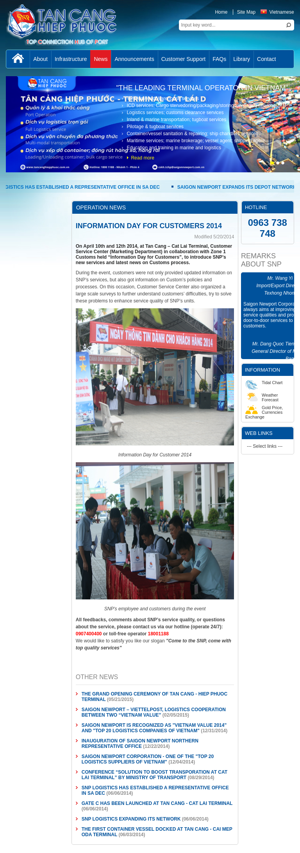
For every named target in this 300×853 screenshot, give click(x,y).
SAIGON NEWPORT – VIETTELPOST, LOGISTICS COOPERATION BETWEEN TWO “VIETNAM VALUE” (154, 712)
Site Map (246, 12)
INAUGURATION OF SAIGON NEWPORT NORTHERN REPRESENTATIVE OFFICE (140, 743)
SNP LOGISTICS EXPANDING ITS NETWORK (131, 819)
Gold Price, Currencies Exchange (264, 412)
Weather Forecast (262, 397)
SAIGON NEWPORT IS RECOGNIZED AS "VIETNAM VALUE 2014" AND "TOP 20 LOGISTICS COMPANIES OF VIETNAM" (154, 727)
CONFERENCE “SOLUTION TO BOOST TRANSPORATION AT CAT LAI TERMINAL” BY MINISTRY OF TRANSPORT (154, 774)
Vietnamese (277, 12)
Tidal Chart (263, 382)
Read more (142, 158)
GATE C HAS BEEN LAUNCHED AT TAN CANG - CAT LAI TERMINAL (157, 803)
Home (221, 12)
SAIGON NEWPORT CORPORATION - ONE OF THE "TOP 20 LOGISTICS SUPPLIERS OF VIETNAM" (148, 759)
